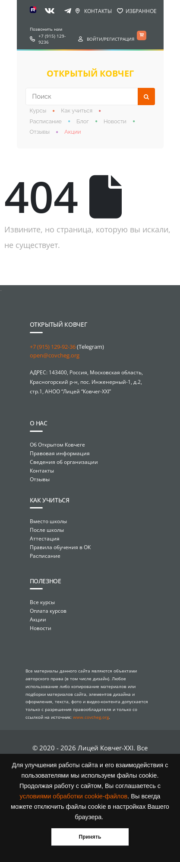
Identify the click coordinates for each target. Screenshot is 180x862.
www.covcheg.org (91, 717)
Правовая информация (60, 453)
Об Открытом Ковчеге (57, 444)
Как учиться (76, 110)
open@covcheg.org (54, 355)
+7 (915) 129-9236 (52, 39)
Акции (72, 132)
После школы (47, 530)
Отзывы (40, 132)
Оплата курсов (48, 610)
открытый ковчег (90, 73)
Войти (94, 39)
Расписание (46, 121)
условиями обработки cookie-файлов (74, 796)
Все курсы (42, 602)
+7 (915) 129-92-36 (53, 347)
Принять (90, 837)
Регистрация (119, 39)
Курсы (38, 110)
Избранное (141, 11)
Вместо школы (48, 521)
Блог (82, 121)
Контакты (98, 11)
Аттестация (45, 538)
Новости (115, 121)
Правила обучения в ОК (60, 547)
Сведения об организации (64, 462)
